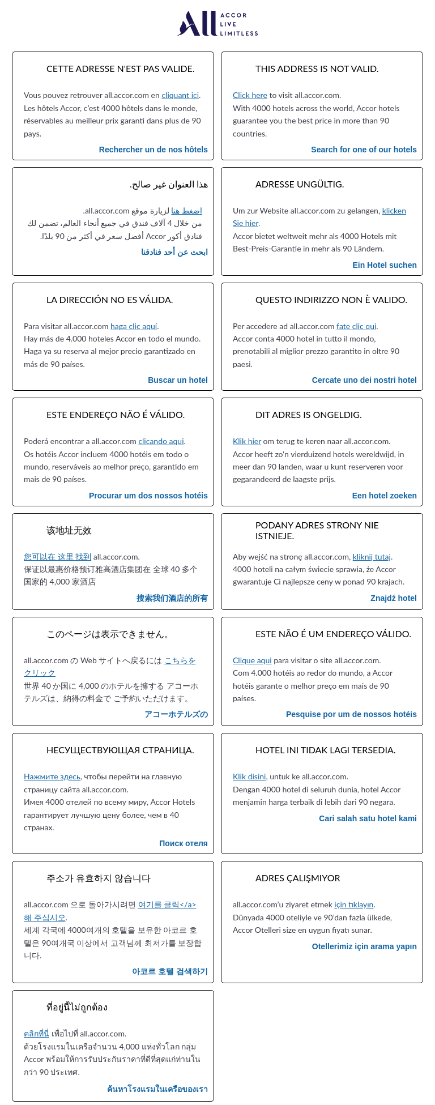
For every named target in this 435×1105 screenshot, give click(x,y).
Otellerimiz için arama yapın (364, 946)
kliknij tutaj (372, 556)
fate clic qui (356, 326)
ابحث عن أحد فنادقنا (174, 252)
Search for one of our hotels (364, 149)
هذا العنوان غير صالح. (169, 183)
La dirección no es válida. (109, 299)
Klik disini (249, 776)
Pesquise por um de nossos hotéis (351, 714)
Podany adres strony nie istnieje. (317, 530)
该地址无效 (69, 529)
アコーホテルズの (176, 714)
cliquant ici (180, 95)
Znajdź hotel (393, 598)
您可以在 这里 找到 (57, 556)
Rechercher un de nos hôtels (153, 149)
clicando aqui (161, 441)
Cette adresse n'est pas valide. (120, 68)
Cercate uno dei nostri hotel (364, 380)
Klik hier (247, 441)
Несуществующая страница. (120, 749)
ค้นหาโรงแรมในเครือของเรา (157, 1089)
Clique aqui (252, 660)
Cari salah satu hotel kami (368, 818)
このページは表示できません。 (109, 633)
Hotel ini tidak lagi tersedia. (325, 749)
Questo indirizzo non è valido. (331, 299)
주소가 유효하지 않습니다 (98, 877)
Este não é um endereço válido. (333, 633)
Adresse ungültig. (299, 183)
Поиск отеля (183, 843)
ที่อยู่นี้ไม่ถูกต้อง (77, 1006)
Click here (250, 95)
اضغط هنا (186, 210)
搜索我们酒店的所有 (172, 598)
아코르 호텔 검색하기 (170, 971)
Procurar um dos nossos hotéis (148, 495)
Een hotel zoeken (384, 495)
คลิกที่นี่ (36, 1033)
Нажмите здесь (52, 776)
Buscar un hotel (178, 380)
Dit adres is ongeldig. (308, 414)
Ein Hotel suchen (384, 265)
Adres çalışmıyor (297, 877)
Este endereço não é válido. (115, 414)
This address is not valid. (317, 68)
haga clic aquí (133, 326)
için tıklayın (353, 904)
